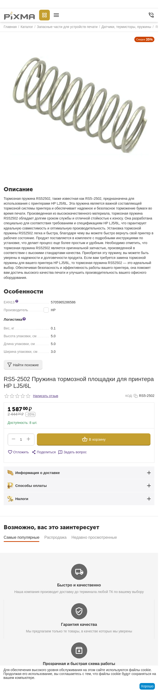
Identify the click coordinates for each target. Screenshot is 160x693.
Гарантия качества (79, 624)
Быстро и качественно (79, 585)
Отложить (18, 452)
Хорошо (147, 686)
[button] (43, 452)
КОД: (129, 396)
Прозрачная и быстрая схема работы (79, 664)
